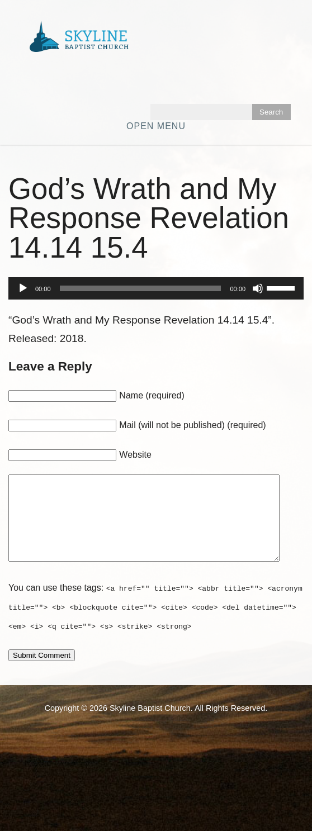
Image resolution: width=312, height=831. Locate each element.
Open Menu (156, 126)
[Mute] (257, 288)
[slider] (140, 288)
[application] (156, 288)
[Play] (23, 288)
